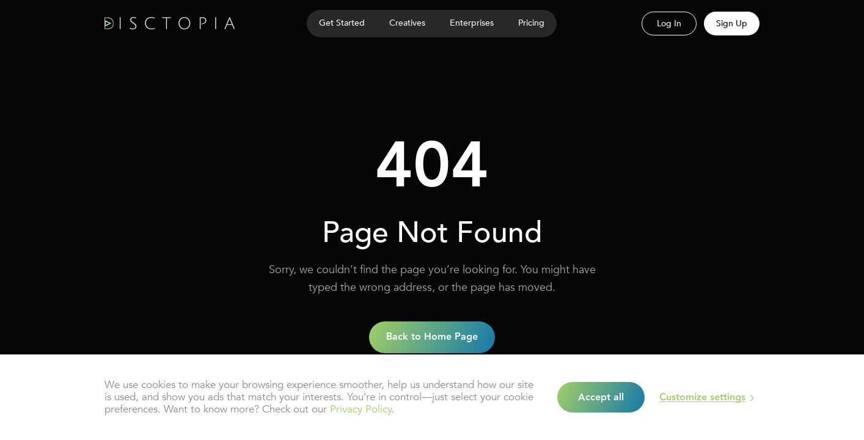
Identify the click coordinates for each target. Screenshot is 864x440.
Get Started (342, 23)
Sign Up (731, 23)
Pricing (531, 23)
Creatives (407, 23)
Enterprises (472, 23)
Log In (669, 23)
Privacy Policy (360, 409)
